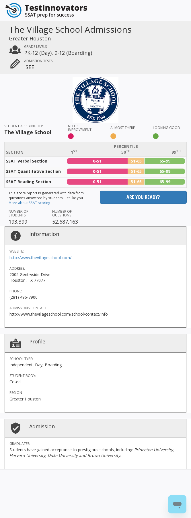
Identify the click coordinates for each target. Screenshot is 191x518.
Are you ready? (143, 196)
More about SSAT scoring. (30, 202)
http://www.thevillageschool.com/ (40, 257)
